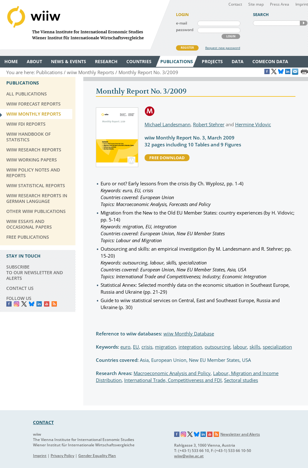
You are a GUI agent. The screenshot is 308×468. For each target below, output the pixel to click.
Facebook (9, 304)
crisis (146, 347)
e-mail (181, 23)
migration (165, 347)
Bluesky (31, 304)
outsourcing (217, 347)
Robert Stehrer (208, 124)
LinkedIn (39, 304)
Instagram (183, 434)
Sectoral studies (241, 380)
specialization (277, 347)
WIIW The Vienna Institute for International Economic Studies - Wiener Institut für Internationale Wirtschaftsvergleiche (85, 24)
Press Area (279, 4)
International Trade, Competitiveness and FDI (173, 380)
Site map (256, 4)
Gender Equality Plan (97, 455)
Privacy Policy (62, 455)
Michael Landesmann (167, 124)
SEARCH (303, 23)
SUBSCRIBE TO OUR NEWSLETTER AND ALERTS (34, 272)
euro (125, 347)
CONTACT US (20, 288)
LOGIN (230, 36)
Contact (235, 4)
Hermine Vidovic (253, 124)
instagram (16, 304)
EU (136, 347)
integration (190, 347)
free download (167, 158)
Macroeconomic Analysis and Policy (172, 373)
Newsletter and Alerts (240, 434)
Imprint (301, 4)
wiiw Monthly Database (188, 333)
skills (255, 347)
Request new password (222, 48)
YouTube (46, 304)
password (184, 29)
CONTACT (43, 422)
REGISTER (187, 48)
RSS (54, 304)
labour (240, 347)
